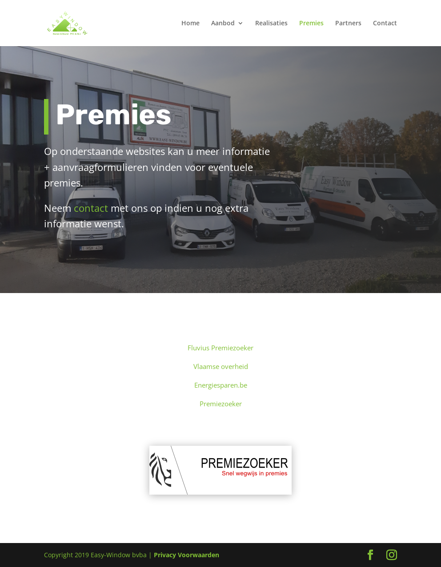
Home (190, 23)
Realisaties (271, 23)
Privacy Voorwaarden (186, 555)
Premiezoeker (221, 403)
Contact (385, 23)
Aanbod (223, 23)
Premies (311, 23)
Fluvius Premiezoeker (220, 347)
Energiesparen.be (220, 385)
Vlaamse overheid (220, 366)
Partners (348, 23)
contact (91, 207)
